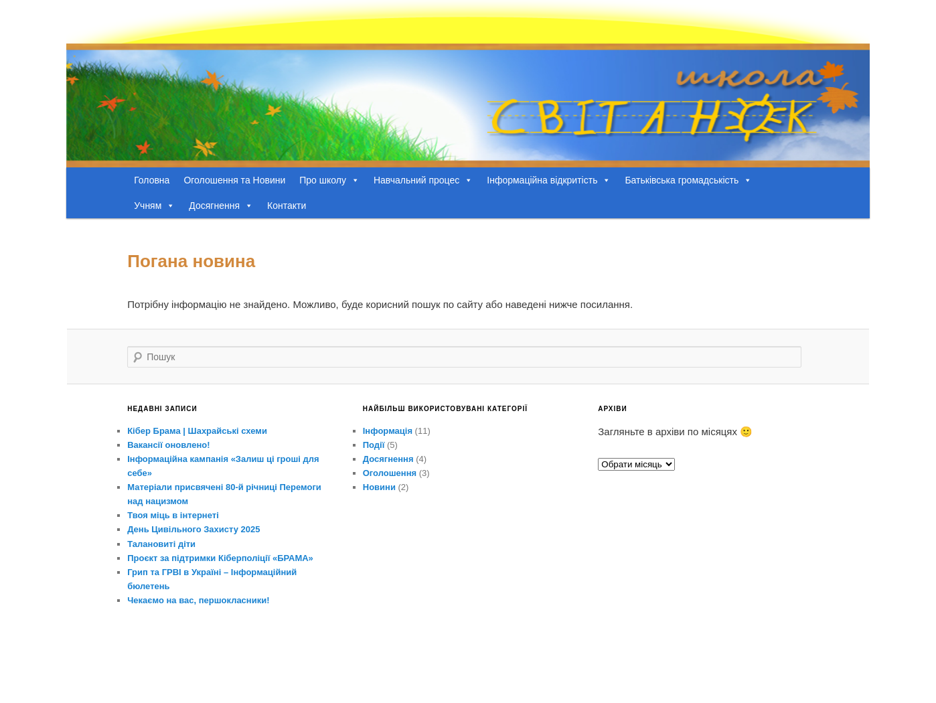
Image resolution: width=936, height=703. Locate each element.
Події (374, 445)
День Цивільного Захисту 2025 (193, 529)
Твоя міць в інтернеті (173, 515)
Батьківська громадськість (688, 180)
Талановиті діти (161, 544)
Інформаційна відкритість (549, 180)
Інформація (387, 431)
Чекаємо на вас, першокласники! (198, 600)
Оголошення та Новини (234, 180)
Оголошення (389, 473)
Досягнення (221, 205)
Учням (154, 205)
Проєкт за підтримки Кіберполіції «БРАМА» (220, 558)
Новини (379, 487)
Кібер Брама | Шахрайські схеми (197, 431)
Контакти (286, 205)
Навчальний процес (423, 180)
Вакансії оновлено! (168, 445)
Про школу (329, 180)
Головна (151, 180)
